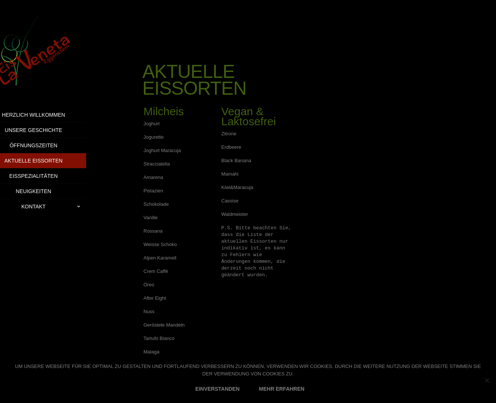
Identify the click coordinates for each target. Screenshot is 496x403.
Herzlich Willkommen (53, 115)
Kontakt (73, 206)
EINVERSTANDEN (217, 389)
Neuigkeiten (52, 191)
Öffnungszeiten (52, 145)
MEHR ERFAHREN (281, 389)
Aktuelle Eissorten (52, 160)
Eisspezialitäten (53, 176)
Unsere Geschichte (52, 130)
